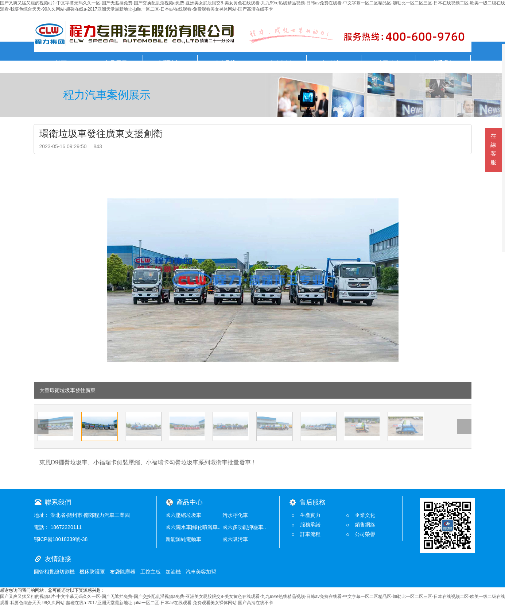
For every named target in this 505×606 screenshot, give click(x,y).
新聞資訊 (170, 63)
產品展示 (115, 63)
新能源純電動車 (183, 539)
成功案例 (279, 63)
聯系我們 (443, 63)
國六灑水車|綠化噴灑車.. (193, 527)
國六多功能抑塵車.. (244, 527)
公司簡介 (388, 63)
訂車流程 (334, 63)
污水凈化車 (235, 515)
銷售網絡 (365, 525)
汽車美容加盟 (201, 572)
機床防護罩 (92, 572)
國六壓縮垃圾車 (183, 515)
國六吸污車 (235, 539)
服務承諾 (224, 63)
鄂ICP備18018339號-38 (61, 539)
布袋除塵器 (122, 572)
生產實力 (310, 515)
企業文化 (365, 515)
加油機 (173, 572)
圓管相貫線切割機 (54, 572)
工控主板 (150, 572)
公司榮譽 (365, 534)
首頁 (61, 63)
